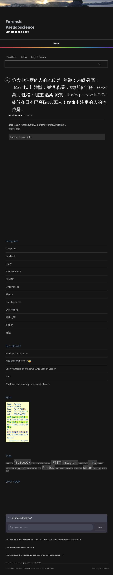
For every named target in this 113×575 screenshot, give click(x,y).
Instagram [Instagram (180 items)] (69, 462)
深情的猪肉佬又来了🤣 (18, 361)
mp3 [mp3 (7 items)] (19, 468)
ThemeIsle (104, 568)
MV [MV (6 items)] (24, 468)
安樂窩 (9, 325)
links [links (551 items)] (92, 462)
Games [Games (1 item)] (47, 463)
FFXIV (9, 263)
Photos (9, 294)
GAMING (10, 279)
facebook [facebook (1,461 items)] (22, 462)
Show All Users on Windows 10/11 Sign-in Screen (31, 368)
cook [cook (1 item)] (7, 463)
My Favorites (12, 286)
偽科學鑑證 (12, 309)
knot (8, 376)
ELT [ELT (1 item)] (12, 463)
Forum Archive (13, 271)
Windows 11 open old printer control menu (28, 384)
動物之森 (11, 317)
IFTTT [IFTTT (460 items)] (56, 462)
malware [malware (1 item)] (100, 463)
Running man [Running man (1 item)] (59, 468)
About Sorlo (12, 57)
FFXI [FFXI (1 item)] (33, 463)
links (28, 137)
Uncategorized (13, 302)
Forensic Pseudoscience (20, 24)
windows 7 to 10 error (17, 353)
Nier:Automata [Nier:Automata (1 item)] (32, 468)
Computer (11, 248)
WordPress (49, 568)
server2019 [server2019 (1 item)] (69, 468)
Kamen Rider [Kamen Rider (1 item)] (83, 463)
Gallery (24, 57)
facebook (28, 115)
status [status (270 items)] (87, 467)
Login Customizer (38, 57)
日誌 (8, 332)
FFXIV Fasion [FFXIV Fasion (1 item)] (40, 463)
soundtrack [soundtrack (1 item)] (78, 468)
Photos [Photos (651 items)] (48, 467)
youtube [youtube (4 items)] (97, 468)
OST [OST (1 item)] (39, 468)
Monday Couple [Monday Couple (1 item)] (11, 468)
